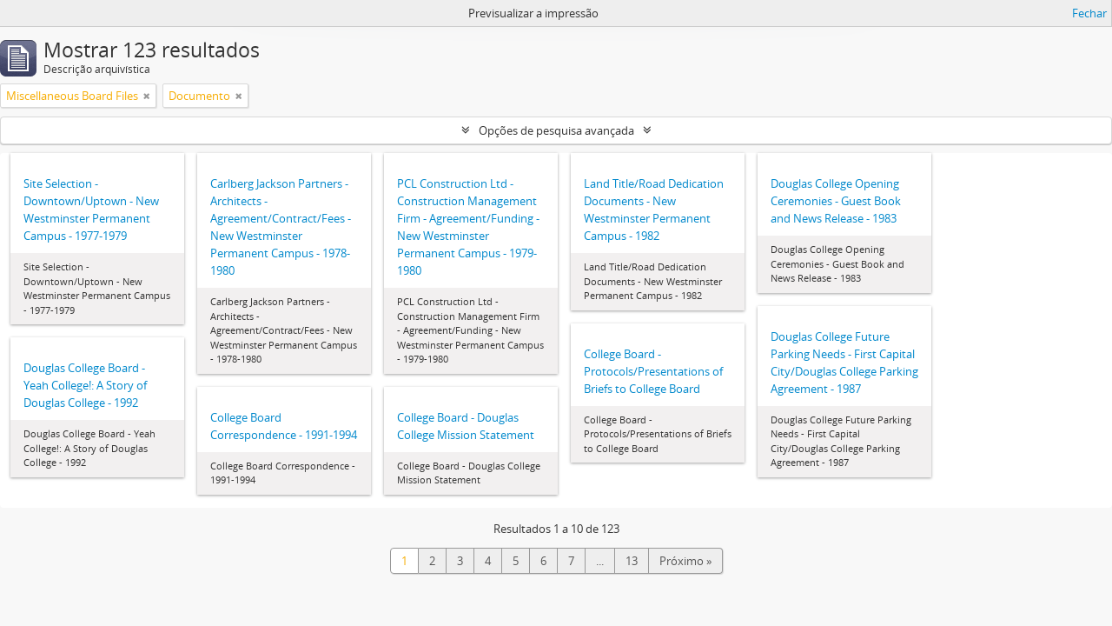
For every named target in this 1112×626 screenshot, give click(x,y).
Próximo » (685, 561)
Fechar (1089, 13)
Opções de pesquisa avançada (556, 130)
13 (632, 561)
